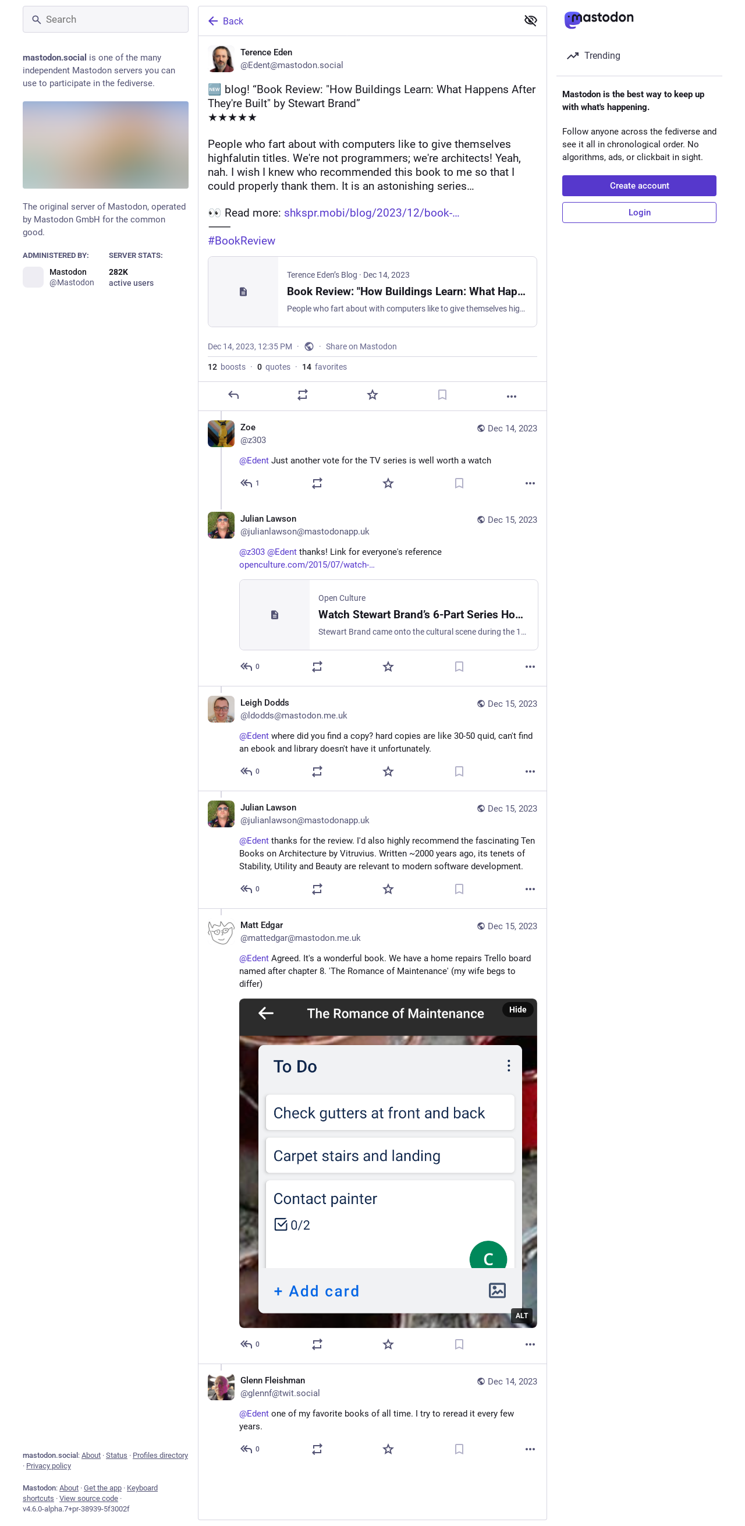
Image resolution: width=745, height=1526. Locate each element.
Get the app (103, 1487)
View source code (88, 1498)
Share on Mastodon (361, 346)
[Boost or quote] (303, 395)
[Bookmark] (442, 395)
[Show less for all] (531, 20)
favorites (324, 367)
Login (640, 212)
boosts (227, 367)
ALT (522, 1316)
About (91, 1455)
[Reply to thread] (250, 483)
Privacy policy (48, 1465)
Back (224, 21)
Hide (518, 1009)
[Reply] (233, 395)
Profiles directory (160, 1455)
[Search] (106, 19)
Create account (639, 185)
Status (116, 1455)
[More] (512, 396)
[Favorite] (372, 395)
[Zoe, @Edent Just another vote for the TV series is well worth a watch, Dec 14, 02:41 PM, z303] (372, 456)
